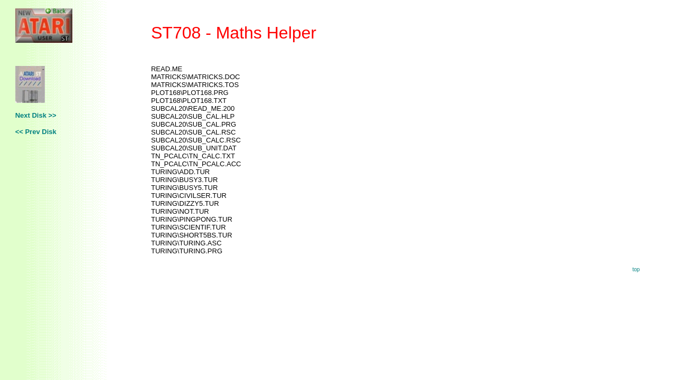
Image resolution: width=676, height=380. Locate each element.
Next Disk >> (36, 115)
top (636, 269)
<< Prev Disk (36, 132)
